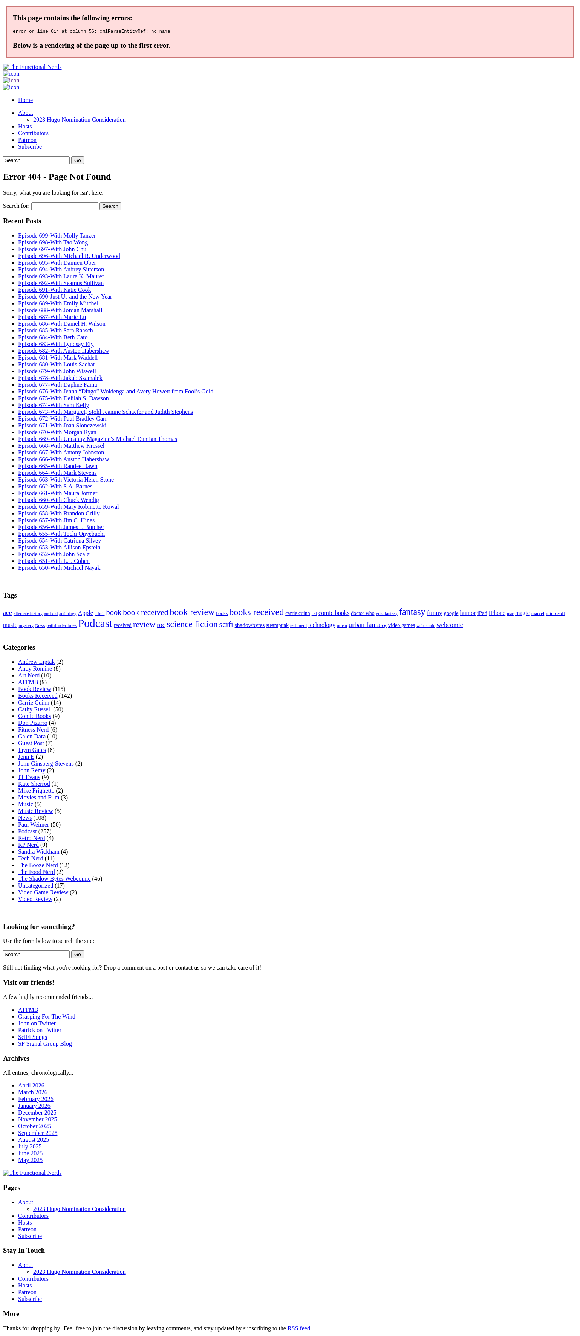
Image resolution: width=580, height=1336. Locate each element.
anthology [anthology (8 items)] (67, 614)
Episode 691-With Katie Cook (54, 291)
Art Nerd (29, 676)
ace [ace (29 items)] (7, 614)
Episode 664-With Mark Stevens (57, 474)
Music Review (35, 812)
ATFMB (28, 683)
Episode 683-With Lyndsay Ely (56, 345)
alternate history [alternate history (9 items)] (28, 614)
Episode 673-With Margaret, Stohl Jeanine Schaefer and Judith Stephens (105, 413)
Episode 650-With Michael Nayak (59, 569)
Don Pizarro (32, 724)
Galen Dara (32, 737)
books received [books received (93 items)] (256, 613)
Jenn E (26, 758)
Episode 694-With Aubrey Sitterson (61, 270)
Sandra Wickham (39, 852)
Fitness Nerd (33, 730)
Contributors (33, 134)
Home (25, 101)
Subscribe (30, 148)
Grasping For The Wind (46, 1017)
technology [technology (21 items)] (321, 626)
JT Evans (29, 778)
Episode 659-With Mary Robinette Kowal (68, 508)
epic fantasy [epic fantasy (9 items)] (387, 614)
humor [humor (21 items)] (468, 614)
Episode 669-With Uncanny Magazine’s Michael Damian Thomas (97, 440)
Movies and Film (38, 798)
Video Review (35, 900)
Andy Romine (35, 669)
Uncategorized (35, 886)
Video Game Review (43, 893)
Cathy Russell (35, 710)
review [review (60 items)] (144, 625)
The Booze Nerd (38, 866)
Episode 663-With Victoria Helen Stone (66, 480)
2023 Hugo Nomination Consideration (79, 120)
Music (25, 805)
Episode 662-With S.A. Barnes (55, 487)
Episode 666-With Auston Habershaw (63, 460)
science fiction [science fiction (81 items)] (192, 625)
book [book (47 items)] (113, 613)
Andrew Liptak (36, 663)
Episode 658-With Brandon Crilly (59, 514)
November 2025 (37, 1120)
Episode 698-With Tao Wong (53, 243)
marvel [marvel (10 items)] (537, 614)
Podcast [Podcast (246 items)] (95, 624)
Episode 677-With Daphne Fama (57, 386)
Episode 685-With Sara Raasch (55, 331)
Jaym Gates (32, 751)
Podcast (27, 832)
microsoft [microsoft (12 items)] (555, 614)
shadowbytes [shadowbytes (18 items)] (250, 626)
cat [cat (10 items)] (314, 614)
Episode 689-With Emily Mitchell (59, 304)
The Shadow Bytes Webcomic (54, 880)
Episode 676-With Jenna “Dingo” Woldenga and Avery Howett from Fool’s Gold (115, 392)
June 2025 (30, 1154)
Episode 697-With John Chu (52, 250)
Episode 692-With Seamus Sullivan (61, 284)
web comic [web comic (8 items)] (425, 626)
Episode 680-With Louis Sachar (56, 365)
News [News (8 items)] (40, 626)
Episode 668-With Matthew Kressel (61, 447)
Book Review (34, 690)
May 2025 (30, 1161)
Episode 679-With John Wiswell (57, 372)
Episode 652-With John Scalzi (54, 555)
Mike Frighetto (36, 791)
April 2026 (31, 1086)
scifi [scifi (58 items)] (226, 625)
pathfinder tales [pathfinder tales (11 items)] (61, 626)
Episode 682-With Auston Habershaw (63, 352)
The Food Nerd (36, 873)
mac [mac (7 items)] (510, 615)
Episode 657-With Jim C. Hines (56, 521)
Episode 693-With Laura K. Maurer (61, 277)
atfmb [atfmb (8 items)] (99, 614)
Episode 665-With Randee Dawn (57, 467)
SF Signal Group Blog (45, 1045)
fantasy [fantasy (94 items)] (412, 613)
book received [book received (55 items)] (145, 613)
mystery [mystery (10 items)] (26, 626)
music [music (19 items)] (10, 626)
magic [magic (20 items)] (522, 614)
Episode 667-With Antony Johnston (61, 453)
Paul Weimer (33, 825)
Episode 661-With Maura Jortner (57, 494)
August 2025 (33, 1141)
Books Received (37, 697)
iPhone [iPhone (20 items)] (497, 614)
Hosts (25, 127)
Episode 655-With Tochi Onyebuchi (61, 535)
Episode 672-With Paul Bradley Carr (62, 419)
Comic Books (34, 717)
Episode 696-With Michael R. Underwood (69, 257)
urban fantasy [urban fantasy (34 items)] (368, 626)
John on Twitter (37, 1024)
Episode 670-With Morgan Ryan (57, 433)
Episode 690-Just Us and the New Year (65, 297)
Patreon (27, 141)
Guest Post (31, 744)
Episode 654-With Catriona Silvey (59, 541)
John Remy (31, 771)
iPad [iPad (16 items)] (482, 614)
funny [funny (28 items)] (434, 614)
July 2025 (30, 1147)
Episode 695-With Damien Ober (57, 264)
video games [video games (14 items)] (401, 626)
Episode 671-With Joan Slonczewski (62, 426)
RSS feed (299, 1329)
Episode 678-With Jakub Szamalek (60, 379)
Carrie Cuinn (33, 703)
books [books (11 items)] (222, 614)
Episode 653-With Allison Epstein (59, 548)
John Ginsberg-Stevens (46, 764)
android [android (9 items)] (51, 614)
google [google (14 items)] (451, 614)
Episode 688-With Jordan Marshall (60, 311)
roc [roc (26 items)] (161, 626)
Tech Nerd (30, 859)
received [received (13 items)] (123, 626)
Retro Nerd (31, 839)
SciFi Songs (32, 1038)
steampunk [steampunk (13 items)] (277, 626)
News (25, 819)
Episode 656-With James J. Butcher (61, 528)
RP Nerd (28, 846)
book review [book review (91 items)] (192, 613)
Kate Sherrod (34, 785)
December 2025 (37, 1113)
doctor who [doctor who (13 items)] (362, 614)
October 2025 (34, 1127)
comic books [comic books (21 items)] (333, 614)
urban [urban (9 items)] (342, 626)
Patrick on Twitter (39, 1031)
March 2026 (32, 1093)
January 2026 (34, 1107)
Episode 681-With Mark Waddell (58, 358)
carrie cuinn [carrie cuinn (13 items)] (297, 614)
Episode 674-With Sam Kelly (53, 406)
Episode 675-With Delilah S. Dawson (63, 399)
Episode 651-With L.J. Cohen (54, 562)
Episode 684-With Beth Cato (53, 338)
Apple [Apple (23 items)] (85, 614)
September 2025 (37, 1134)
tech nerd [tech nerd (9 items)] (298, 626)
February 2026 (36, 1100)
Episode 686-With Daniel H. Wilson (62, 325)
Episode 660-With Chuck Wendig (58, 501)
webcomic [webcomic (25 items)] (449, 626)
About (25, 114)
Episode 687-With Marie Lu (52, 318)
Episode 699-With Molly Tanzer (57, 236)
